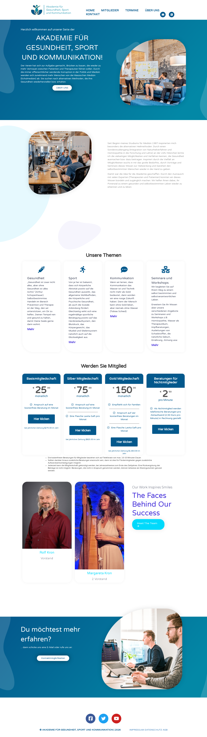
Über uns (152, 10)
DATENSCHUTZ (153, 729)
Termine (131, 10)
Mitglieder (110, 10)
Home (90, 10)
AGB (165, 729)
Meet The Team (147, 524)
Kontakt (93, 14)
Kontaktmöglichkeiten (53, 658)
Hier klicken (41, 419)
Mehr (30, 329)
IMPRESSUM (136, 729)
